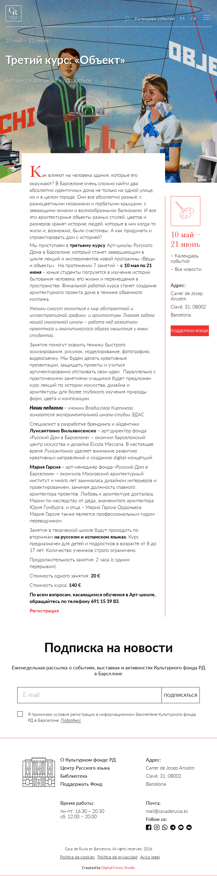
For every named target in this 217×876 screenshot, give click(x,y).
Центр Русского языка (85, 767)
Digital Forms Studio (118, 867)
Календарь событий (155, 18)
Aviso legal (150, 856)
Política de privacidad (117, 856)
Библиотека (73, 775)
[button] (207, 16)
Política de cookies (77, 856)
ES (182, 18)
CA (193, 18)
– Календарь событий (184, 258)
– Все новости (186, 269)
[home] (13, 16)
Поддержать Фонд (81, 784)
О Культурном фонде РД (88, 759)
